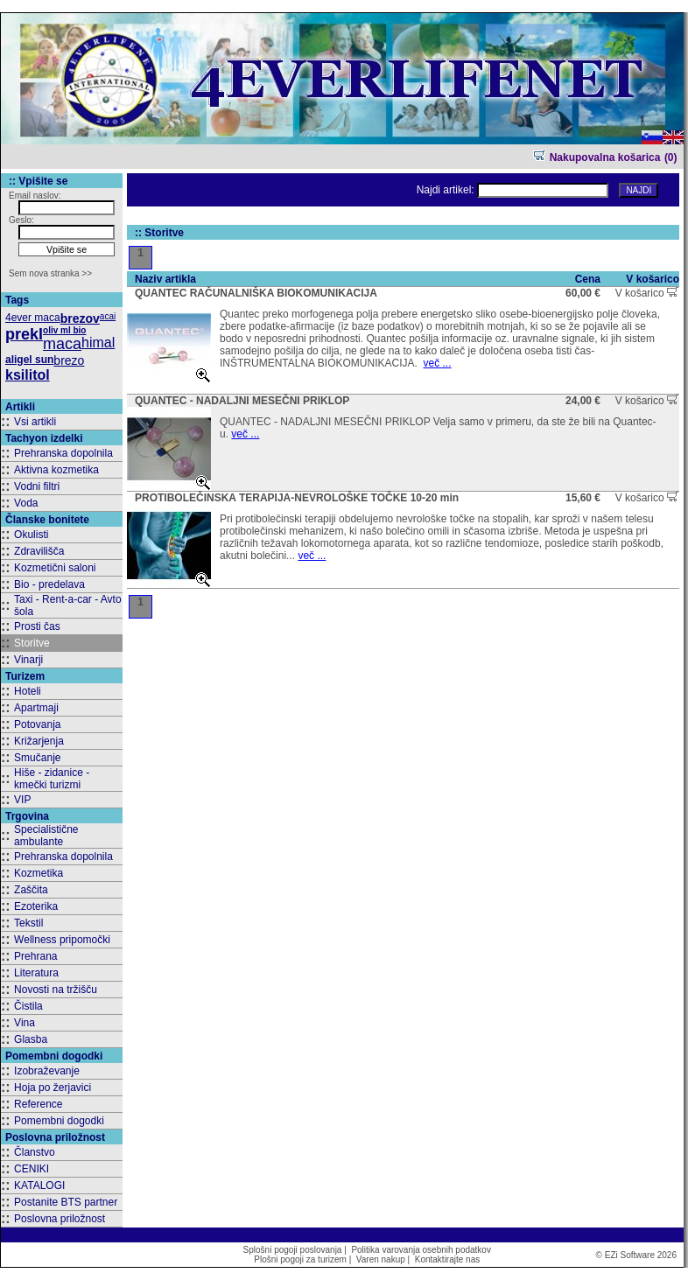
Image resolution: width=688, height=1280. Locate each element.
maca (62, 344)
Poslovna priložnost (59, 1219)
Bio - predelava (49, 584)
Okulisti (31, 534)
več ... (437, 363)
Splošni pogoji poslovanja (292, 1250)
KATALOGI (39, 1185)
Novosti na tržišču (55, 989)
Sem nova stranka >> (50, 273)
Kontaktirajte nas (448, 1259)
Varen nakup (380, 1259)
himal (98, 342)
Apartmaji (36, 708)
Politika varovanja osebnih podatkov (421, 1250)
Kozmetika (38, 873)
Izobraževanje (47, 1071)
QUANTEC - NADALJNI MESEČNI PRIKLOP (242, 401)
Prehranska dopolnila (63, 453)
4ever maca (32, 317)
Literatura (36, 973)
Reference (38, 1104)
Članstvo (34, 1152)
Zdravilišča (39, 551)
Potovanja (37, 724)
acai (108, 316)
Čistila (28, 1006)
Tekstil (28, 923)
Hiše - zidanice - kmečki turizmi (51, 778)
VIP (22, 800)
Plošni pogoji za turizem (300, 1259)
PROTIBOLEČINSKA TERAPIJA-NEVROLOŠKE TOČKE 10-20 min (297, 498)
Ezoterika (36, 906)
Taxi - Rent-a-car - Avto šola (67, 605)
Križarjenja (39, 741)
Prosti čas (37, 626)
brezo (68, 360)
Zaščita (31, 890)
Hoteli (27, 691)
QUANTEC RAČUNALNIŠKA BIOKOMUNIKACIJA (256, 293)
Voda (26, 503)
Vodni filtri (37, 486)
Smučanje (37, 758)
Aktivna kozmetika (56, 470)
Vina (24, 1023)
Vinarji (28, 660)
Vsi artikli (35, 422)
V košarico (646, 293)
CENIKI (31, 1169)
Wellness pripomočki (62, 940)
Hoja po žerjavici (52, 1087)
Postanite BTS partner (65, 1202)
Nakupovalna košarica (596, 157)
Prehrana (35, 956)
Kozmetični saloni (54, 568)
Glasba (30, 1039)
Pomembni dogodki (59, 1121)
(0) (670, 157)
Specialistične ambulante (46, 835)
